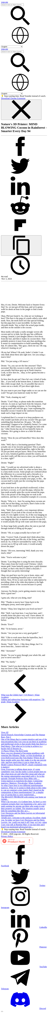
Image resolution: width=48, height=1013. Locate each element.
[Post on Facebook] (20, 155)
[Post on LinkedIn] (20, 195)
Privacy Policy (7, 836)
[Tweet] (20, 175)
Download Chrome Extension (13, 98)
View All (4, 732)
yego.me (4, 2)
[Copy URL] (21, 245)
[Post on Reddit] (20, 214)
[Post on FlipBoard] (20, 234)
